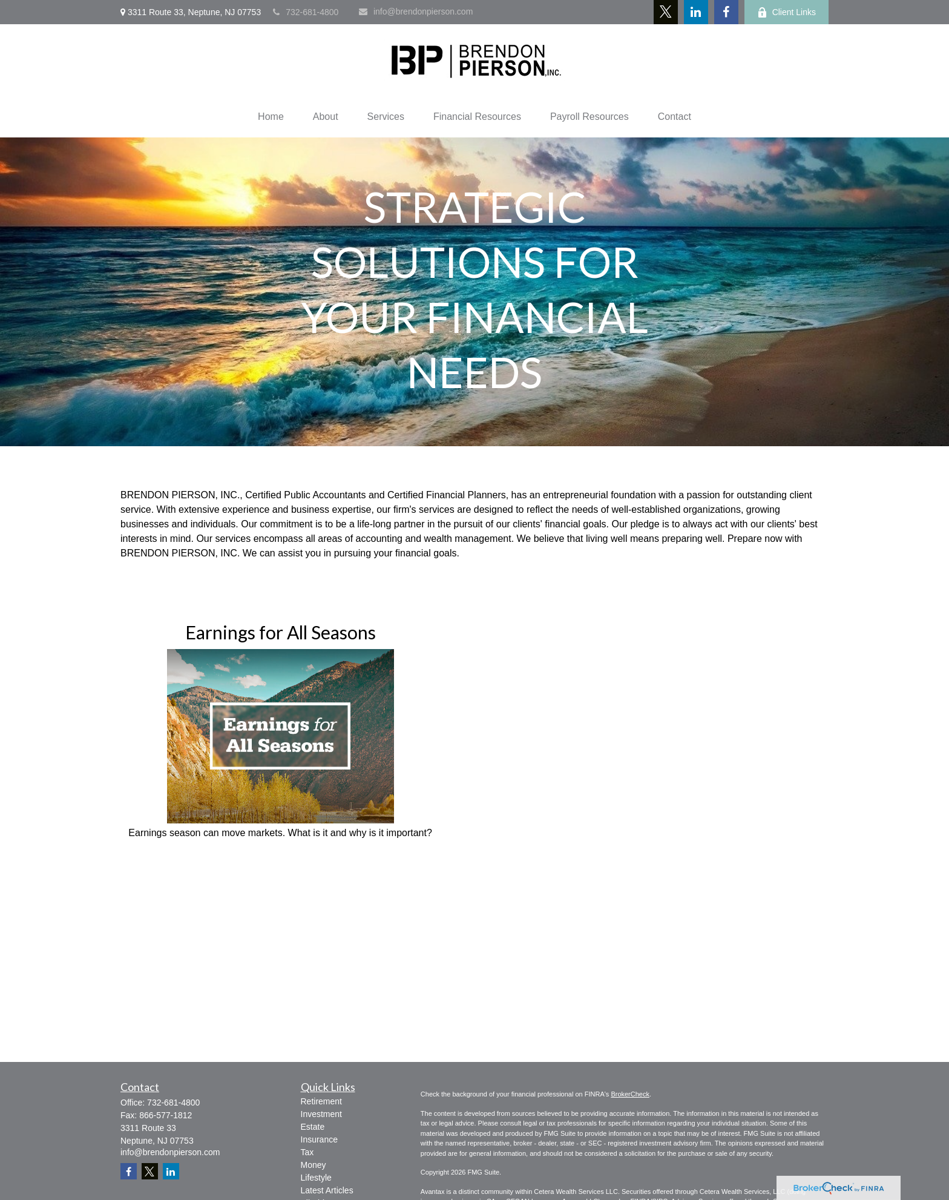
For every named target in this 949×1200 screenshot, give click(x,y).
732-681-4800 (305, 12)
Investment (321, 1114)
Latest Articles (327, 1190)
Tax (307, 1152)
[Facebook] (726, 12)
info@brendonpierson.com (416, 11)
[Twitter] (666, 12)
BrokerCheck (630, 1094)
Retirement (321, 1101)
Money (313, 1165)
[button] (270, 116)
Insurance (319, 1139)
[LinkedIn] (696, 12)
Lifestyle (316, 1177)
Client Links (786, 12)
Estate (313, 1127)
